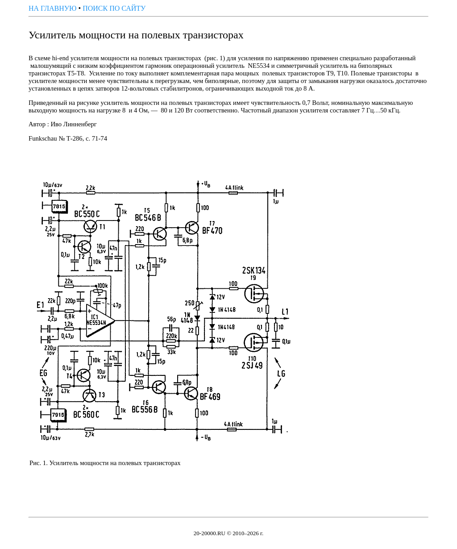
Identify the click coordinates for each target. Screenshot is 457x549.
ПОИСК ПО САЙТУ (114, 8)
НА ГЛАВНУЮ (53, 8)
